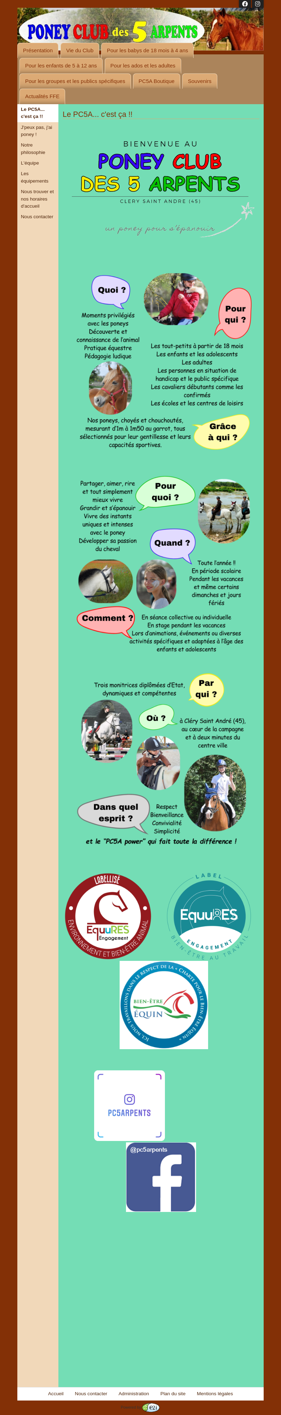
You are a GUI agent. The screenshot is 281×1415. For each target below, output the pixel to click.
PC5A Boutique (156, 81)
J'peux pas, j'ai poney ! (36, 131)
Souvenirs (200, 81)
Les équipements (34, 177)
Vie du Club (79, 50)
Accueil (56, 1393)
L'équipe (30, 163)
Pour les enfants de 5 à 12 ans (61, 66)
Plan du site (172, 1393)
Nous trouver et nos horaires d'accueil (37, 199)
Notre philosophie (33, 148)
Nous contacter (37, 216)
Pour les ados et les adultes (143, 66)
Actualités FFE (42, 96)
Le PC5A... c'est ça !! (33, 113)
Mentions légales (215, 1393)
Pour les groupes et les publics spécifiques (75, 81)
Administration (134, 1393)
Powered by (140, 1407)
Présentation (38, 50)
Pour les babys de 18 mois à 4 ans (147, 50)
